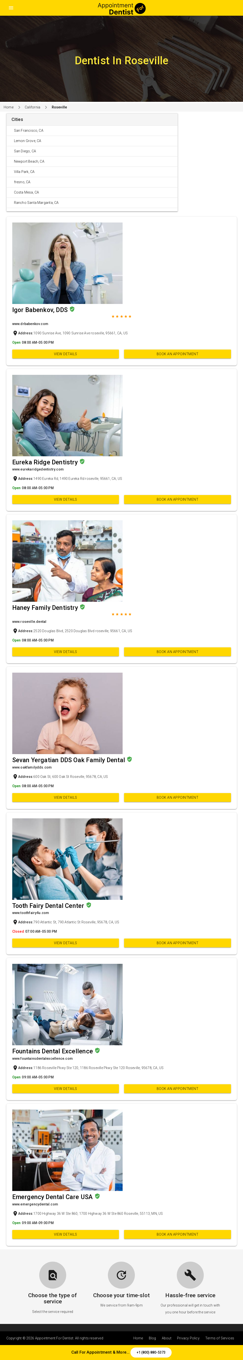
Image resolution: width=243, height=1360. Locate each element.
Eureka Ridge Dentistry (45, 462)
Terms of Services (219, 1338)
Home (8, 107)
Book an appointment (178, 354)
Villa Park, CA (24, 172)
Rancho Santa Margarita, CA (36, 203)
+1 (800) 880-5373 (151, 1352)
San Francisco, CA (28, 130)
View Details (65, 354)
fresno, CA (22, 182)
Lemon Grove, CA (27, 141)
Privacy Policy (188, 1338)
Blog (152, 1338)
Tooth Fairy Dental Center (49, 905)
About (166, 1338)
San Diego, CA (25, 151)
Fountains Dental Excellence (53, 1051)
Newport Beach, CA (29, 161)
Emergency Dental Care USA (53, 1197)
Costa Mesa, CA (26, 192)
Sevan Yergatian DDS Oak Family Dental (69, 760)
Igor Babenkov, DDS (40, 310)
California (32, 107)
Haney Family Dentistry (46, 607)
